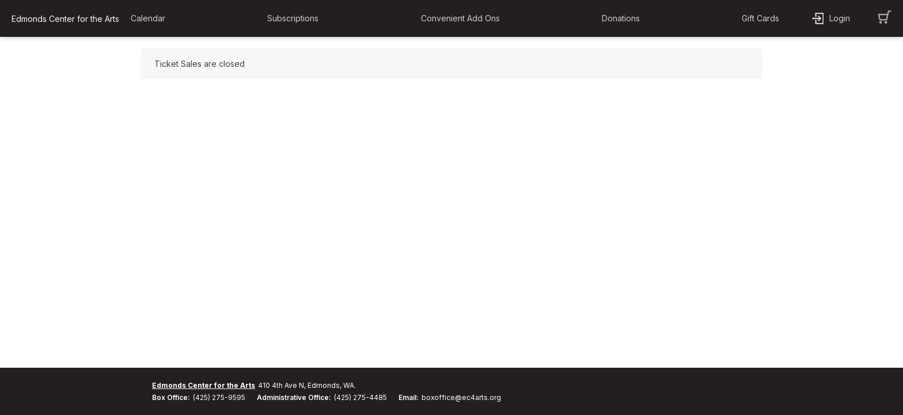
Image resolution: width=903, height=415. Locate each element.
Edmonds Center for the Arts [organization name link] (65, 19)
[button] (151, 18)
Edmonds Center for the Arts (203, 385)
